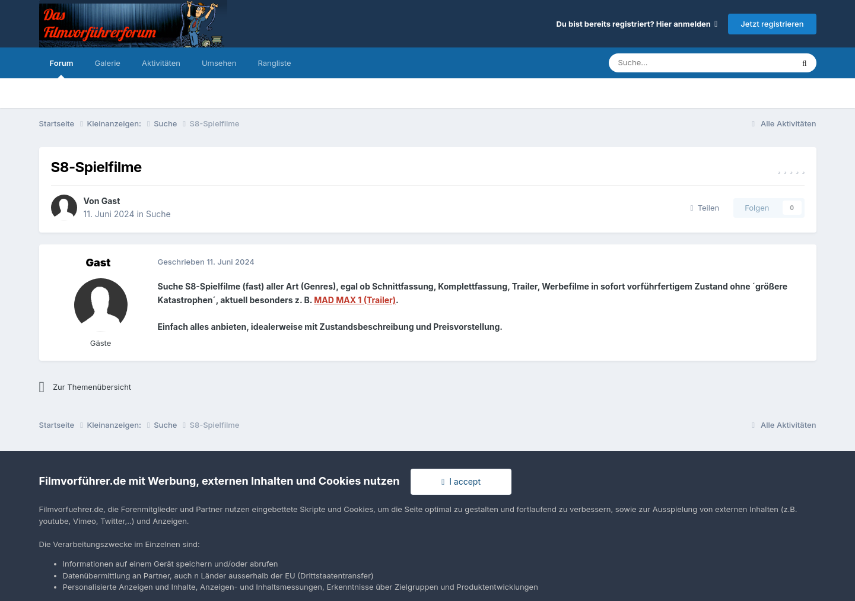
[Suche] (665, 62)
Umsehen (219, 63)
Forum (62, 68)
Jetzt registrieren (771, 23)
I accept (461, 481)
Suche (158, 214)
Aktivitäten (161, 63)
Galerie (107, 63)
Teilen (705, 207)
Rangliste (274, 63)
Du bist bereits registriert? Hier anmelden (636, 23)
